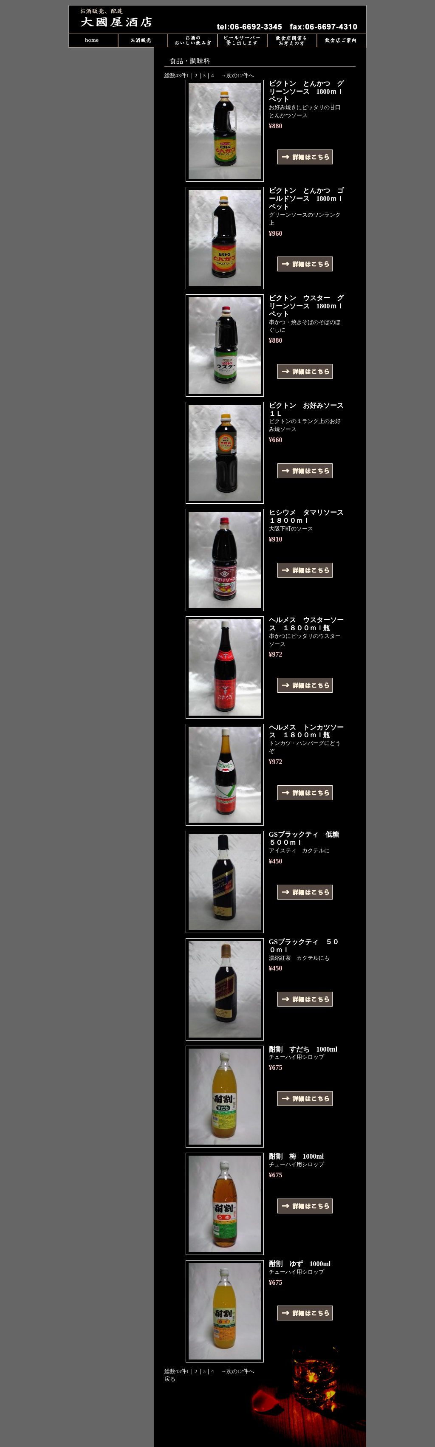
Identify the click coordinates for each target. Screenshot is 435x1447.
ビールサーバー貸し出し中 (242, 40)
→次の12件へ (237, 75)
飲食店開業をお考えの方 (292, 40)
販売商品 (143, 40)
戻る (169, 1379)
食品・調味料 (122, 20)
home (93, 40)
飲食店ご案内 (341, 40)
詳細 (305, 156)
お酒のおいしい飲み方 (193, 40)
